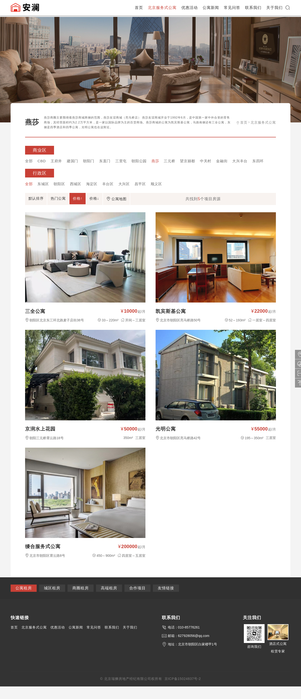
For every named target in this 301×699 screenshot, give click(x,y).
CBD (42, 161)
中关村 (216, 161)
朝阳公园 (145, 161)
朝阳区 (61, 193)
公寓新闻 (211, 8)
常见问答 (232, 8)
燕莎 (163, 161)
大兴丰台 (252, 161)
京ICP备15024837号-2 (182, 691)
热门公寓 (64, 208)
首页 (139, 8)
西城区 (78, 193)
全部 (29, 161)
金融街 (233, 161)
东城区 (44, 193)
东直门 (109, 161)
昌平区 (147, 193)
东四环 (31, 170)
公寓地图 (135, 209)
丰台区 (113, 193)
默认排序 (38, 208)
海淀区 (95, 193)
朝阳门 (92, 161)
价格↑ (88, 208)
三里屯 (126, 161)
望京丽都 (197, 161)
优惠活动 (190, 8)
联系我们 (253, 8)
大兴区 (130, 193)
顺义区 (164, 193)
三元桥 (178, 161)
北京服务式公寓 (162, 8)
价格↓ (108, 208)
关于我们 (275, 8)
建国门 (75, 161)
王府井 (58, 161)
